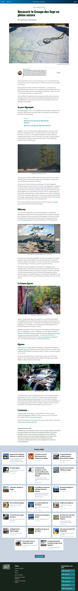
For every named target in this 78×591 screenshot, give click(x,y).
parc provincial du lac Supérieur (47, 337)
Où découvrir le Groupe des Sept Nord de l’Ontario (36, 122)
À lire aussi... (26, 118)
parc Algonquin (23, 110)
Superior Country (68, 577)
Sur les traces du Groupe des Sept (27, 422)
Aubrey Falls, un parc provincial (32, 399)
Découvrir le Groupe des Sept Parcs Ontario (37, 126)
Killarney (49, 267)
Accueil (34, 7)
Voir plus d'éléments (39, 556)
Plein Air (16, 572)
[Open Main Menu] (3, 2)
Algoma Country (67, 581)
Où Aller (16, 570)
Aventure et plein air (41, 7)
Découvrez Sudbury (19, 575)
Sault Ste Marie (67, 585)
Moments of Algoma (23, 349)
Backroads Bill (26, 220)
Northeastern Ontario (68, 588)
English (75, 1)
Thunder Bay (67, 574)
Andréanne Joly (27, 69)
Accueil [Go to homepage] (9, 1)
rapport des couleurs (35, 417)
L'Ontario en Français (19, 568)
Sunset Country (67, 570)
